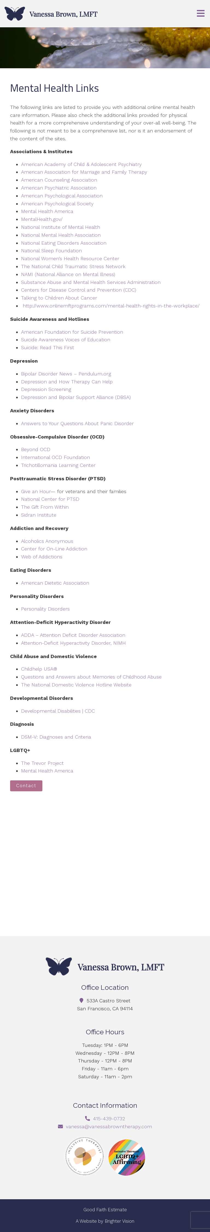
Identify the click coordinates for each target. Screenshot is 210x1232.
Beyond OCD (35, 449)
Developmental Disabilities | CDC (58, 711)
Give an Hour (36, 491)
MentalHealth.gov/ (42, 219)
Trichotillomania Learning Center (58, 465)
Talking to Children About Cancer (59, 298)
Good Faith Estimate (105, 1209)
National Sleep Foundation (51, 250)
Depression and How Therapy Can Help (67, 381)
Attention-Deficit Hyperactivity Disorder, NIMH (73, 643)
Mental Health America (47, 211)
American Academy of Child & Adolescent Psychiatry (81, 164)
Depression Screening (46, 389)
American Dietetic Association (55, 583)
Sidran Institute (38, 515)
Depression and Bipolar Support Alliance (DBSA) (76, 397)
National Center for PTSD (51, 499)
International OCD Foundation (55, 457)
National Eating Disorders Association (63, 243)
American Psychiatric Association (59, 188)
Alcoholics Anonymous (47, 541)
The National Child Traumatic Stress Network (73, 266)
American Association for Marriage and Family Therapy (84, 172)
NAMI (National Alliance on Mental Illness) (68, 274)
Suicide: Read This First (47, 347)
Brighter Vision (119, 1221)
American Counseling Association (59, 180)
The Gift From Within (45, 507)
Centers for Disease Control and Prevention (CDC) (78, 290)
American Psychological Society (57, 203)
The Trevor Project (42, 763)
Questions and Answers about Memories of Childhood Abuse (91, 677)
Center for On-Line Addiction (54, 549)
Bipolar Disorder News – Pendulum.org (66, 374)
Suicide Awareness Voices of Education (65, 339)
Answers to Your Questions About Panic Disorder (78, 423)
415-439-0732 (109, 1118)
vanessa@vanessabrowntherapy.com (109, 1126)
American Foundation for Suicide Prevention (72, 332)
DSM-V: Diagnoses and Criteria (56, 737)
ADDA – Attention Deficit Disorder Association (73, 635)
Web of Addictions (41, 556)
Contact (26, 785)
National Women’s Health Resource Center (70, 258)
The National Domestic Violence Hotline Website (76, 685)
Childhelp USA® (39, 669)
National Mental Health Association (61, 235)
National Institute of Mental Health (60, 227)
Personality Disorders (45, 609)
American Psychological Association (62, 196)
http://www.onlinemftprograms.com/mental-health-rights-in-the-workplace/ (111, 306)
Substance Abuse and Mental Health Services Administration (91, 282)
